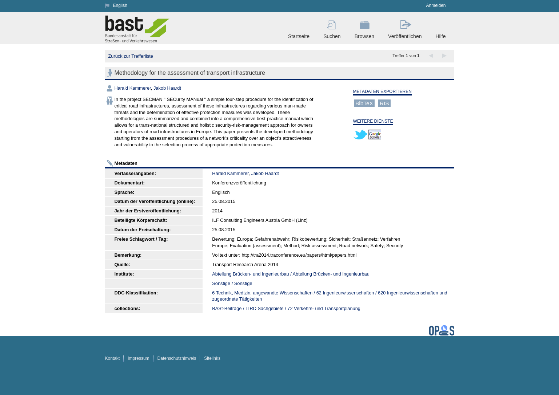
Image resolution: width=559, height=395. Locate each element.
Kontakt (112, 358)
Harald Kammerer (133, 88)
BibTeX (364, 103)
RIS (384, 103)
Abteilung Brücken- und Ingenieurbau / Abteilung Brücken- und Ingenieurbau (291, 274)
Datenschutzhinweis (176, 358)
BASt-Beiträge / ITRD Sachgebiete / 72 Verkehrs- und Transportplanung (286, 308)
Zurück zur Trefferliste (130, 56)
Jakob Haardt (167, 88)
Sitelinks (212, 358)
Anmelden (436, 5)
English (120, 5)
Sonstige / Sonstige (232, 283)
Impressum (138, 358)
